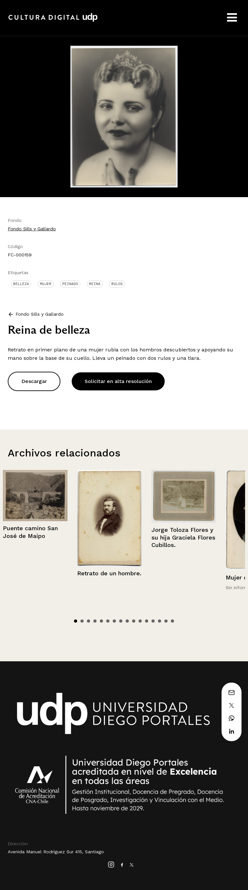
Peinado (70, 284)
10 (133, 621)
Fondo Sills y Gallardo (32, 228)
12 (146, 621)
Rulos (117, 284)
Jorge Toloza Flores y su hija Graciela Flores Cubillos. (183, 537)
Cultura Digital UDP (53, 21)
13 (153, 621)
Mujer (45, 284)
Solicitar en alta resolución (118, 381)
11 (140, 621)
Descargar (34, 381)
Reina (94, 284)
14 (159, 621)
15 (166, 621)
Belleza (21, 284)
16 (172, 621)
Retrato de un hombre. (109, 573)
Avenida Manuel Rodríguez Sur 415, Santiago (56, 851)
